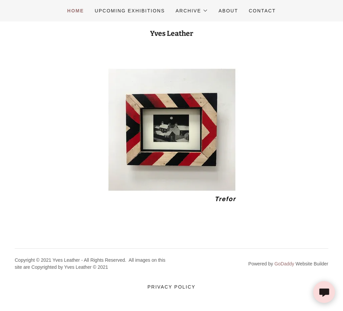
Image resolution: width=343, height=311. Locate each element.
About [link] (228, 10)
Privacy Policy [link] (171, 287)
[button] (192, 11)
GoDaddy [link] (284, 263)
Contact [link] (262, 10)
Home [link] (75, 10)
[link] (171, 34)
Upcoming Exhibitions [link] (130, 10)
